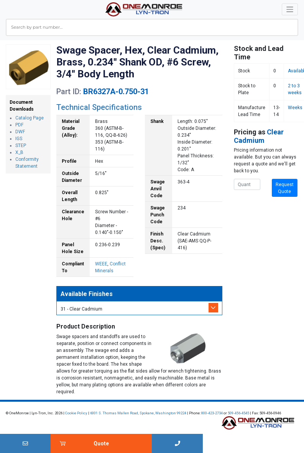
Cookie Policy (76, 413)
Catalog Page (29, 118)
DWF (20, 131)
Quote (101, 443)
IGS (18, 138)
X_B (19, 152)
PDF (19, 125)
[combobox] (152, 27)
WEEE (101, 264)
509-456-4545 (238, 413)
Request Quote (285, 188)
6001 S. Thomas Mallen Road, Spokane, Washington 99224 (138, 413)
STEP (20, 145)
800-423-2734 (212, 413)
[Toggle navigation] (290, 9)
